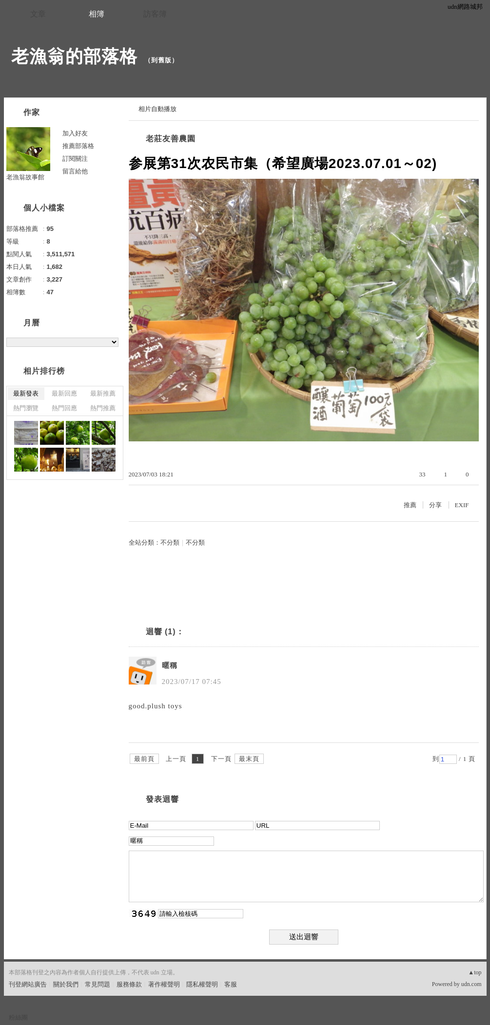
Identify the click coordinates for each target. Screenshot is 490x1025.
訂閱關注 (75, 158)
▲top (474, 972)
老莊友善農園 (171, 138)
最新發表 (26, 393)
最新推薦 (103, 393)
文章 (38, 14)
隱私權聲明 (202, 984)
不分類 (169, 542)
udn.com (471, 984)
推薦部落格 (78, 146)
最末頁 (249, 758)
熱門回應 (64, 408)
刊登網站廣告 (28, 984)
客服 (230, 984)
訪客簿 (155, 14)
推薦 (410, 505)
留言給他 (75, 171)
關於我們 (65, 984)
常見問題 (97, 984)
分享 (435, 505)
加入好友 (75, 133)
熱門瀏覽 (26, 408)
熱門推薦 (103, 408)
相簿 (96, 14)
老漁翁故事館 (25, 177)
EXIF (462, 505)
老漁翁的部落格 (74, 56)
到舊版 (161, 60)
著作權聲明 (164, 984)
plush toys (164, 706)
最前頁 (144, 758)
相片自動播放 (157, 109)
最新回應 (64, 393)
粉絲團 (18, 1017)
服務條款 (129, 984)
